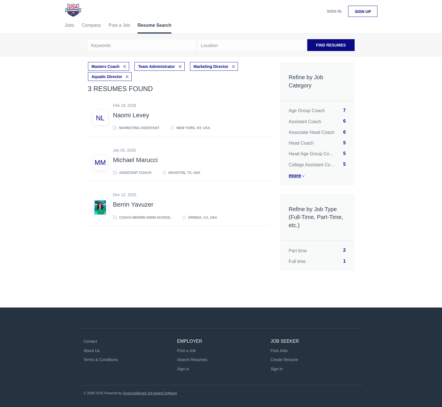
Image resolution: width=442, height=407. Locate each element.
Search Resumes (192, 359)
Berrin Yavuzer (133, 204)
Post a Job (186, 350)
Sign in (334, 11)
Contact (90, 341)
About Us (92, 350)
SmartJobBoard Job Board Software (150, 393)
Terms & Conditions (101, 359)
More (295, 175)
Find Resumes (331, 45)
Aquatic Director (107, 76)
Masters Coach (106, 66)
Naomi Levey (131, 115)
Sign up (363, 11)
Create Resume (284, 359)
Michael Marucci (135, 159)
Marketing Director (211, 66)
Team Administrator (156, 66)
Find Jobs (279, 350)
